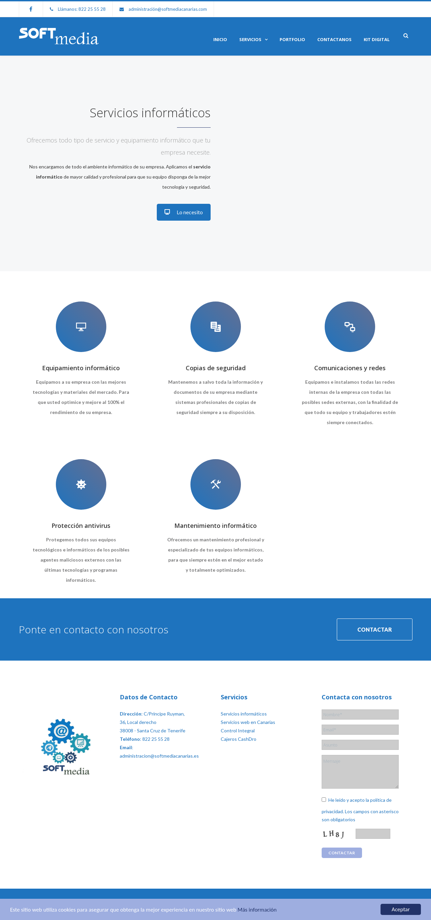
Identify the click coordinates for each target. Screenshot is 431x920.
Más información (257, 910)
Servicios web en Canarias (248, 722)
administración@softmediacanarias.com (168, 9)
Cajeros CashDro (238, 739)
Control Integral (238, 730)
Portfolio (292, 39)
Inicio (220, 39)
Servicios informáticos (244, 714)
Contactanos (334, 39)
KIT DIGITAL (377, 39)
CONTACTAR (374, 629)
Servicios (250, 39)
